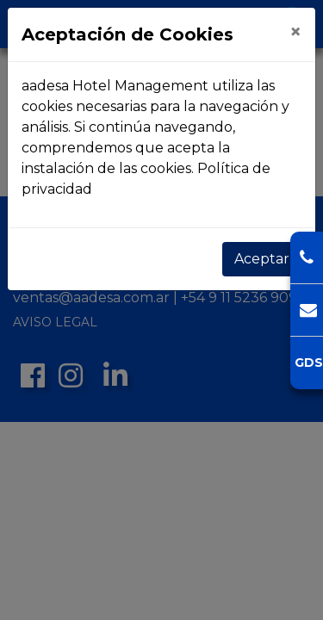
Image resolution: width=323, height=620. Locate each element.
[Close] (295, 32)
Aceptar (261, 259)
